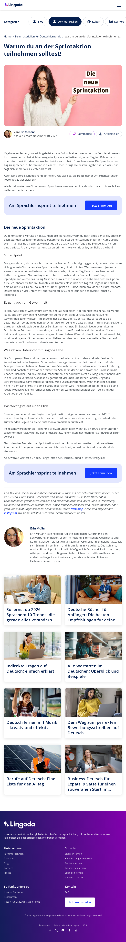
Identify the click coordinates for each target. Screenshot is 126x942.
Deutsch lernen (73, 863)
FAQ (67, 892)
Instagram (10, 513)
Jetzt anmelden (101, 205)
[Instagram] (76, 930)
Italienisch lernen (74, 878)
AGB (85, 925)
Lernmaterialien (65, 22)
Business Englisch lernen (79, 859)
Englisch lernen (73, 854)
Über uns (9, 859)
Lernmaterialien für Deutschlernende (38, 36)
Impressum (44, 925)
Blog (37, 22)
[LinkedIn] (49, 930)
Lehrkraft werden (80, 902)
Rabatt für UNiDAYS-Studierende (22, 902)
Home (7, 36)
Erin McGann (27, 132)
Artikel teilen (109, 134)
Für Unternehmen (14, 854)
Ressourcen (10, 897)
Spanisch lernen (74, 873)
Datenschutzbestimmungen (66, 925)
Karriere (8, 868)
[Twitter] (56, 930)
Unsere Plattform (13, 892)
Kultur (93, 22)
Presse (7, 873)
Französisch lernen (75, 868)
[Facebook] (69, 930)
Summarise (82, 134)
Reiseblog (77, 509)
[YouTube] (62, 930)
